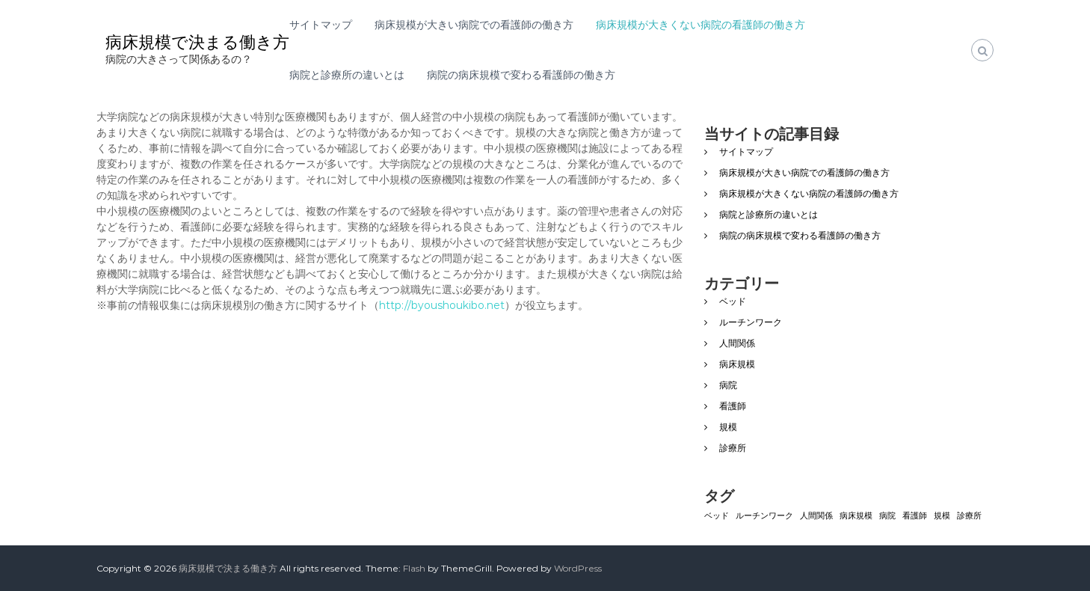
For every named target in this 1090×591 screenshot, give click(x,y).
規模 (728, 426)
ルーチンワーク (750, 322)
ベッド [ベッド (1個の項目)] (716, 516)
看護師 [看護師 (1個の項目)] (914, 516)
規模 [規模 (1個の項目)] (942, 516)
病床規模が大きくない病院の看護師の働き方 (700, 24)
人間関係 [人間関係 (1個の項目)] (816, 516)
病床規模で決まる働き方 (197, 42)
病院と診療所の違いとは (346, 75)
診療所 (732, 447)
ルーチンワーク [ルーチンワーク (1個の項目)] (764, 516)
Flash (414, 568)
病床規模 (737, 364)
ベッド (732, 301)
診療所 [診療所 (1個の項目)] (969, 516)
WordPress (578, 568)
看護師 (732, 405)
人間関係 (737, 343)
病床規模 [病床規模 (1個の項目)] (856, 516)
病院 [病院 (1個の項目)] (887, 516)
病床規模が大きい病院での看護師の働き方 (474, 24)
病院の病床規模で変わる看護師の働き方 (521, 75)
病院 (728, 385)
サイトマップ (320, 24)
